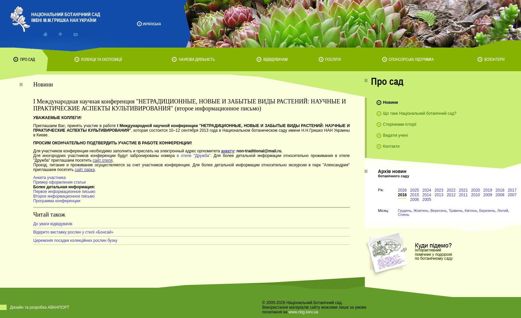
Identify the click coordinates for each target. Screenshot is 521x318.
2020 (475, 190)
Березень (487, 211)
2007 (512, 195)
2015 (414, 195)
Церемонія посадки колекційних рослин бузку (75, 240)
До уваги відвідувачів (52, 224)
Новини (390, 102)
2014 (426, 195)
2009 (487, 195)
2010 (475, 195)
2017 (512, 190)
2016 (402, 195)
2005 (426, 199)
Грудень (405, 211)
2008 (499, 195)
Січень (403, 215)
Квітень (471, 211)
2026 (402, 190)
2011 (463, 195)
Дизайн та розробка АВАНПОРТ (39, 307)
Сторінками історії (400, 124)
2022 (451, 190)
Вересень (438, 211)
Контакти (391, 146)
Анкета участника (49, 177)
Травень (456, 211)
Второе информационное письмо (64, 196)
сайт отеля (103, 160)
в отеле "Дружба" (193, 155)
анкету (227, 151)
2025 (414, 190)
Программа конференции (56, 201)
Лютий (502, 211)
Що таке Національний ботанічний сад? (420, 113)
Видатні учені (395, 135)
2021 (463, 190)
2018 (499, 190)
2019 (487, 190)
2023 (439, 190)
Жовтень (421, 211)
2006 (414, 199)
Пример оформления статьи (59, 182)
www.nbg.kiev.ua (303, 312)
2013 (439, 195)
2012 (451, 195)
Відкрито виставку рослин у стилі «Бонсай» (73, 232)
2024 (426, 190)
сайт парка (85, 169)
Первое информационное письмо (64, 191)
